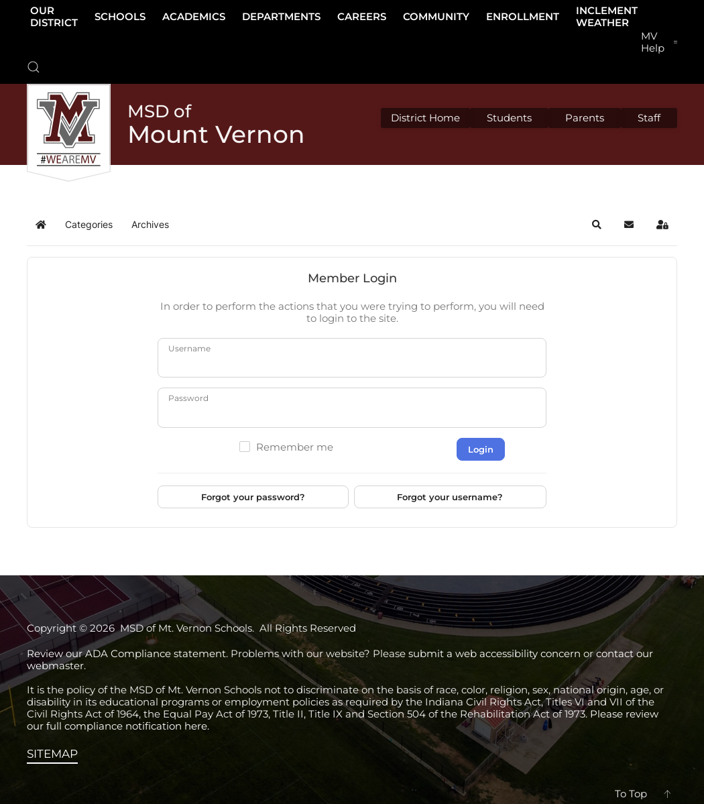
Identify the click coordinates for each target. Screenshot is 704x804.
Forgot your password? (253, 497)
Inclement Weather (607, 16)
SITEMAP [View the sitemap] (52, 753)
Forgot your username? (450, 497)
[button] (33, 67)
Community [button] (436, 16)
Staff (649, 117)
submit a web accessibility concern (494, 653)
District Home (425, 117)
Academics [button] (193, 16)
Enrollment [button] (522, 16)
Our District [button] (54, 16)
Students (509, 117)
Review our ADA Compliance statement (126, 653)
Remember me (294, 447)
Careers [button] (361, 16)
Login (480, 449)
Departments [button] (281, 16)
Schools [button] (120, 16)
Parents (584, 117)
